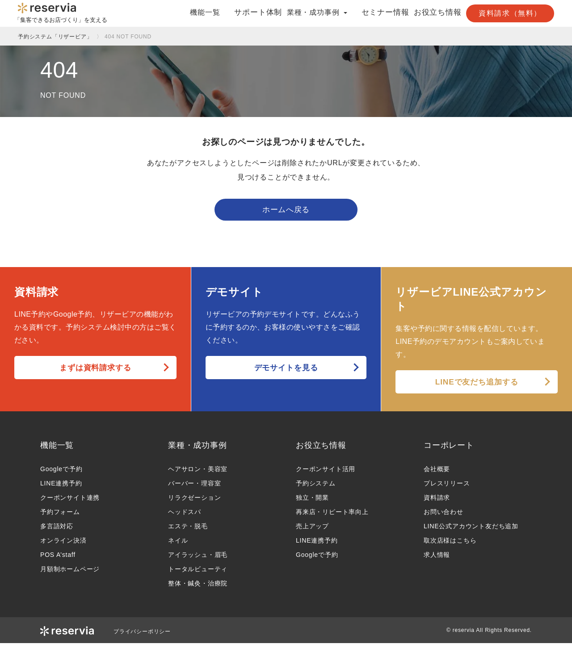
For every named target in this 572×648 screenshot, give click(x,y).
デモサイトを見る (286, 372)
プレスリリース (447, 488)
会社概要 (437, 473)
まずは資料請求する (95, 372)
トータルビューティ (197, 573)
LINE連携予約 (61, 488)
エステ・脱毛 (188, 531)
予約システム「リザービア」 (55, 36)
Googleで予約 (61, 473)
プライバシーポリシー (142, 636)
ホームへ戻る (286, 212)
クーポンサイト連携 (70, 502)
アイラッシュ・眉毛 (197, 559)
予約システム (316, 488)
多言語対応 (56, 531)
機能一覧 (184, 12)
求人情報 (437, 559)
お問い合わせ (443, 516)
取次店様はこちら (450, 545)
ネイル (178, 545)
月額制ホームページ (70, 573)
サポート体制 (236, 12)
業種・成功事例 (197, 449)
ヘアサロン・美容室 (197, 473)
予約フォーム (60, 516)
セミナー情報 (370, 12)
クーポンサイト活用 (325, 473)
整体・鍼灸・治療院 (197, 588)
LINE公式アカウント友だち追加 (471, 531)
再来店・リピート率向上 (332, 516)
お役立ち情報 (429, 12)
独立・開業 (312, 502)
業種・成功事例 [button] (303, 12)
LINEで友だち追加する (477, 386)
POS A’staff (58, 559)
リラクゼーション (194, 502)
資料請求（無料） (510, 13)
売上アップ (312, 531)
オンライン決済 (63, 545)
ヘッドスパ (184, 516)
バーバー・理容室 (194, 488)
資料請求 (437, 502)
